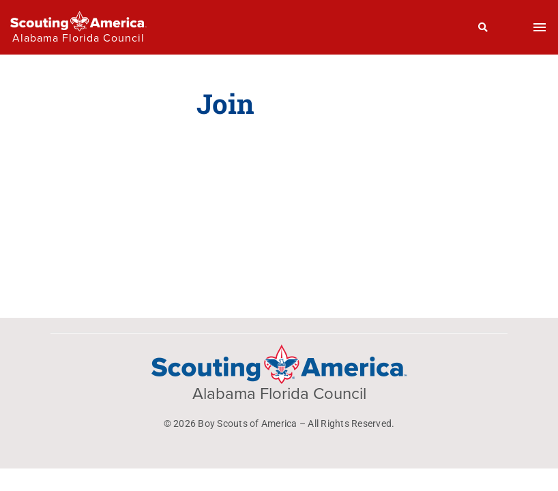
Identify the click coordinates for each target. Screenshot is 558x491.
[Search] (483, 27)
